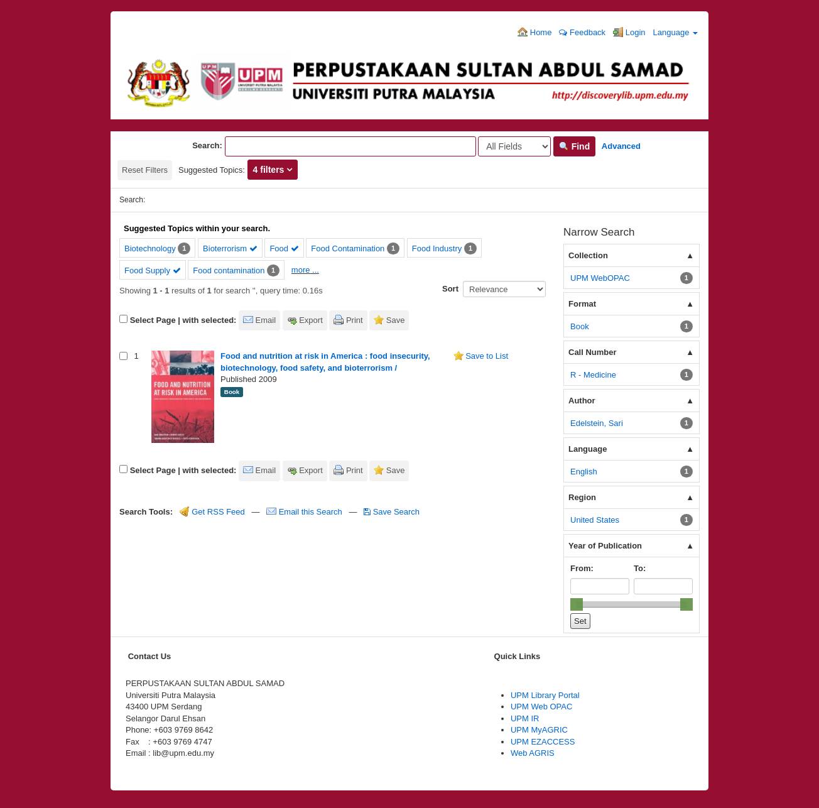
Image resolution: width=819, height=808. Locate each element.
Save (395, 320)
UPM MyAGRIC (539, 729)
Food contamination (228, 270)
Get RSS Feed (212, 511)
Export (311, 320)
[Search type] (514, 146)
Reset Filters (145, 170)
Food (283, 248)
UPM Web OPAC (541, 706)
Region (582, 497)
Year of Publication (605, 545)
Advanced (621, 146)
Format (582, 303)
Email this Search (305, 511)
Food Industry (437, 248)
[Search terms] (350, 146)
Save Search (392, 511)
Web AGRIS (533, 753)
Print (354, 320)
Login (629, 32)
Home (534, 32)
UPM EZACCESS (543, 741)
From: (582, 568)
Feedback (582, 32)
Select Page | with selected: (183, 320)
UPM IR (525, 718)
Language (675, 32)
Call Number (592, 352)
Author (581, 400)
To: (640, 568)
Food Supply (152, 270)
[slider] (576, 604)
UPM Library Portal (545, 695)
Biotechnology (150, 248)
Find (574, 146)
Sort (450, 288)
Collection (588, 255)
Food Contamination (347, 248)
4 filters (270, 170)
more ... (305, 270)
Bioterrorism (230, 248)
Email (266, 320)
